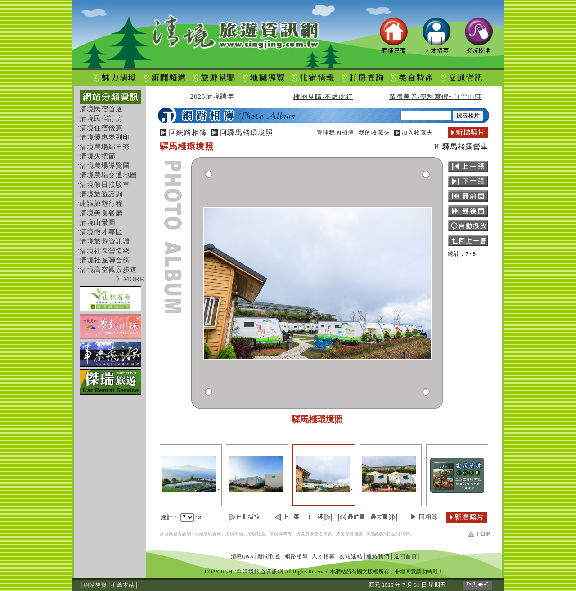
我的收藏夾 (374, 132)
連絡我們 (378, 556)
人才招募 (323, 556)
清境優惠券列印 (105, 137)
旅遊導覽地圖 (349, 534)
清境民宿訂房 (101, 118)
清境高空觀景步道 (108, 269)
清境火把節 (98, 156)
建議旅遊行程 (101, 203)
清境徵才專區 (101, 231)
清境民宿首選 (101, 109)
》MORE (130, 279)
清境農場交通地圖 (108, 175)
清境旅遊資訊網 (175, 534)
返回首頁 (405, 556)
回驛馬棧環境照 (246, 132)
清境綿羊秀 (281, 534)
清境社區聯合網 (105, 260)
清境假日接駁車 (105, 184)
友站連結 (351, 556)
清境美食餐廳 (101, 213)
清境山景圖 (98, 222)
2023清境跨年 (212, 96)
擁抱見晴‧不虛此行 (323, 96)
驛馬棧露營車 (465, 146)
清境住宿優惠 (101, 127)
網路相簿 (296, 556)
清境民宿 (234, 534)
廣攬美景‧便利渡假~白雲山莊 (435, 96)
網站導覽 (95, 585)
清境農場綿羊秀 (105, 146)
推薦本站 (123, 585)
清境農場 (212, 534)
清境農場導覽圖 (105, 165)
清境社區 (257, 534)
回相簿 (428, 517)
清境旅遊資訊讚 (105, 241)
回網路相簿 (188, 132)
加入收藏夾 (417, 132)
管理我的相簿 (335, 132)
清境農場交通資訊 (314, 534)
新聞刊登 (269, 556)
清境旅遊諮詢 (101, 194)
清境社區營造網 (105, 250)
